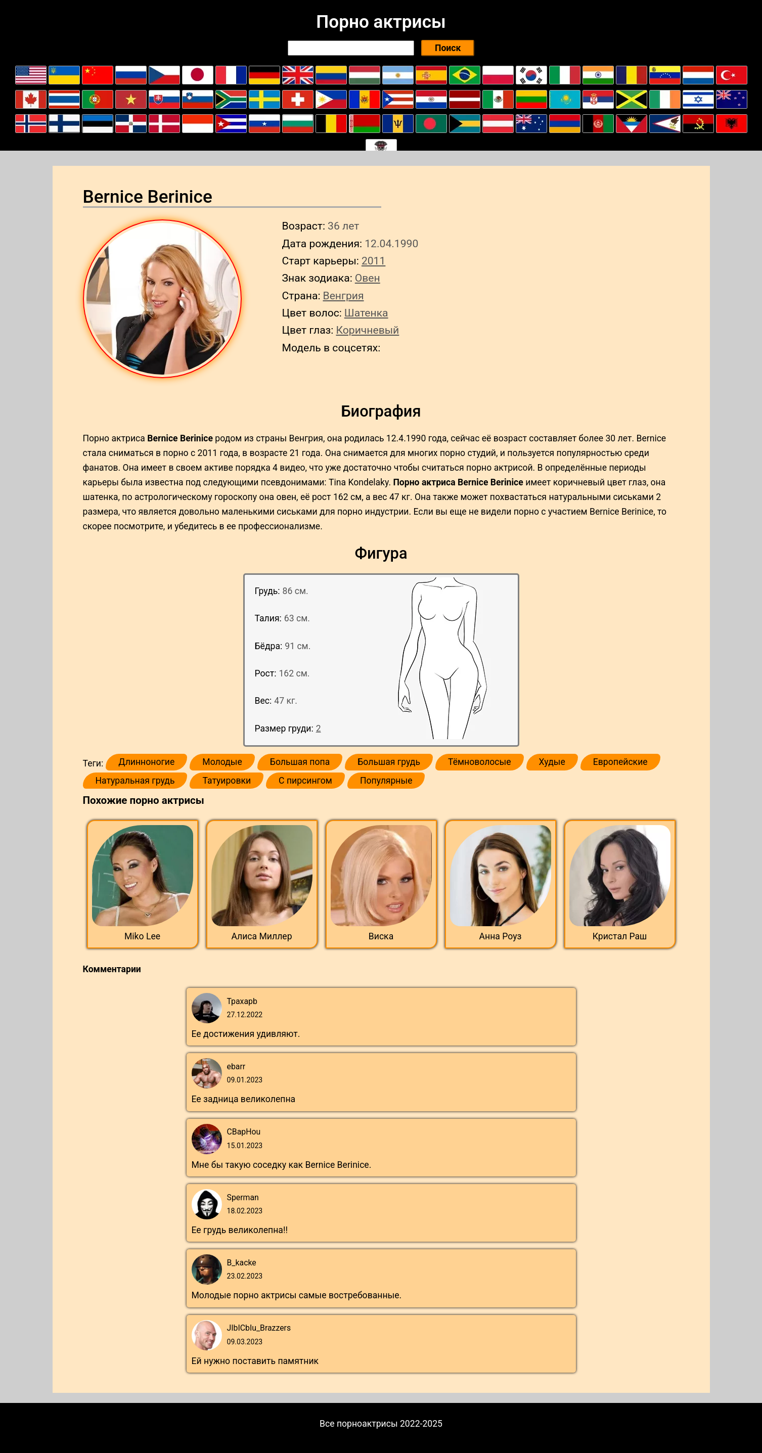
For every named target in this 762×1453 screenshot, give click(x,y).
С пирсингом (305, 781)
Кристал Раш (620, 936)
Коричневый (367, 330)
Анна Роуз (500, 936)
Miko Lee (142, 936)
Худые (552, 762)
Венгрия (343, 295)
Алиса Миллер (261, 936)
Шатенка (366, 312)
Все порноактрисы (359, 1424)
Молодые (222, 762)
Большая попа (300, 762)
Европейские (620, 762)
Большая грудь (388, 762)
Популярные (386, 781)
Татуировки (226, 781)
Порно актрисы (380, 21)
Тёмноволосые (479, 762)
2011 (373, 260)
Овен (367, 277)
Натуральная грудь (135, 781)
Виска (381, 936)
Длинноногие (146, 762)
